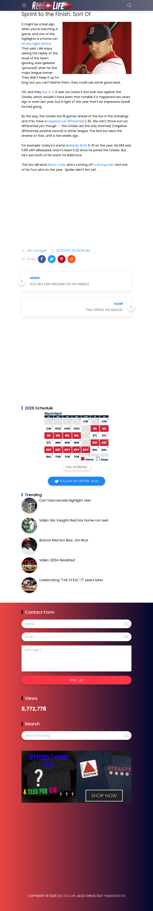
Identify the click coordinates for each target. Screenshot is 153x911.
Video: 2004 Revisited (57, 560)
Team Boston (114, 896)
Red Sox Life (67, 896)
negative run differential (65, 121)
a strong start (104, 165)
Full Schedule (76, 467)
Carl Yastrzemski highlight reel (65, 500)
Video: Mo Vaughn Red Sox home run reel (73, 520)
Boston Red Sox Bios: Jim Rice (63, 540)
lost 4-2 (48, 92)
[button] (42, 259)
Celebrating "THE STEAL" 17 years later (71, 580)
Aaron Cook (56, 165)
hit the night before (36, 44)
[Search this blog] (76, 735)
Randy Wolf (78, 145)
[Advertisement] (76, 211)
